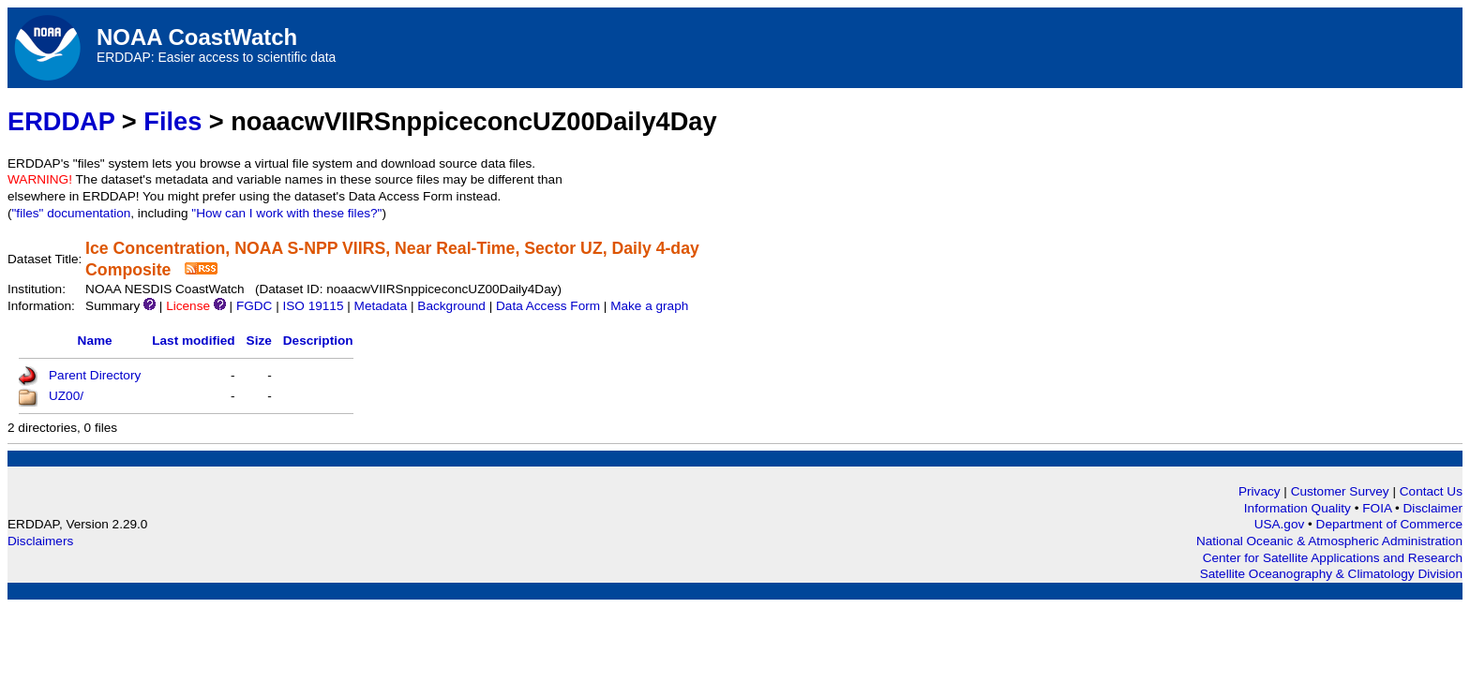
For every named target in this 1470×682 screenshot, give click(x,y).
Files (172, 121)
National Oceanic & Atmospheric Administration (1329, 541)
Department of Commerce (1389, 524)
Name (95, 341)
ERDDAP (61, 121)
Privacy (1259, 491)
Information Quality (1299, 508)
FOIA (1378, 508)
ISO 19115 (312, 306)
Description (318, 341)
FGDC (254, 306)
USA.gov (1281, 524)
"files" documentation (71, 213)
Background (451, 306)
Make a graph (649, 306)
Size (259, 341)
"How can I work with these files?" (286, 213)
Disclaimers (40, 541)
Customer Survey (1340, 491)
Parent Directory (95, 375)
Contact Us (1431, 491)
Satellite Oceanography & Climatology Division (1331, 574)
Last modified (193, 341)
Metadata (381, 306)
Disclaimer (1432, 508)
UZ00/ (66, 396)
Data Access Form (548, 306)
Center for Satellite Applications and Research (1332, 558)
